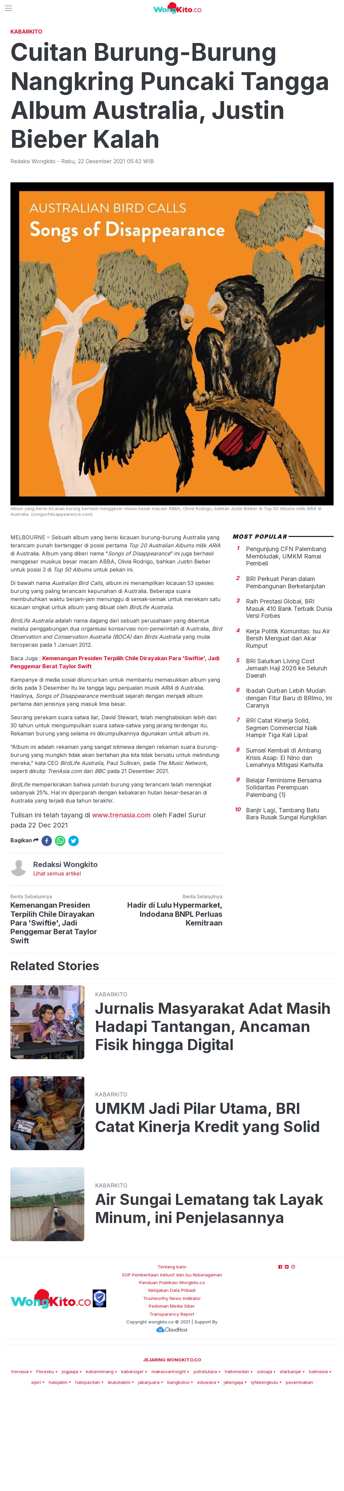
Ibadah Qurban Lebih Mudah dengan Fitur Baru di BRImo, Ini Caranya (289, 792)
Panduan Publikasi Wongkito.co (172, 1376)
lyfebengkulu (264, 1476)
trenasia (20, 1465)
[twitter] (73, 935)
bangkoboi (178, 1476)
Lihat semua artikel (57, 967)
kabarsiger (132, 1465)
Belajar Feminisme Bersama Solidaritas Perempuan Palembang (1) (283, 881)
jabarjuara (149, 1476)
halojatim (58, 1476)
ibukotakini (119, 1476)
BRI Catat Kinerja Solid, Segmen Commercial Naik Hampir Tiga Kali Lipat (281, 821)
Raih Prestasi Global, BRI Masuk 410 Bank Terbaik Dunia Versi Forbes (289, 702)
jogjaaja (70, 1465)
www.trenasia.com (121, 909)
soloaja (264, 1465)
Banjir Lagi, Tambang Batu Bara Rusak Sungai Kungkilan (286, 908)
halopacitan (87, 1476)
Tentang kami (172, 1360)
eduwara (206, 1476)
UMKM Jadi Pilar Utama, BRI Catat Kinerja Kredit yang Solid (207, 1211)
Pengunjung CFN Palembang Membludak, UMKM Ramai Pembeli (286, 650)
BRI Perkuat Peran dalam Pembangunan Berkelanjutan (285, 676)
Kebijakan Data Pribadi (172, 1384)
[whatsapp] (60, 935)
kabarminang (100, 1465)
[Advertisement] (172, 76)
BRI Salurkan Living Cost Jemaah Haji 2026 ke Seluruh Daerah (286, 762)
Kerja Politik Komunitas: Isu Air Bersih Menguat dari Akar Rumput (288, 732)
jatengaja (233, 1476)
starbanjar (290, 1465)
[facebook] (46, 935)
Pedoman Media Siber (172, 1400)
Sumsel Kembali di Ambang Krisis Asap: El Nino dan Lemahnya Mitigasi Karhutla (284, 851)
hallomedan (237, 1465)
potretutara (205, 1465)
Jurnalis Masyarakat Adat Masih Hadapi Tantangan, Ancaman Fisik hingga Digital (213, 1120)
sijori (36, 1476)
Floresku (45, 1465)
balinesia (318, 1465)
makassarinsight (169, 1465)
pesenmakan (299, 1476)
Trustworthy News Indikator (172, 1392)
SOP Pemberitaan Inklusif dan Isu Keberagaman (172, 1368)
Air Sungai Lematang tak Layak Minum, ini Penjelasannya (209, 1302)
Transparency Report (171, 1408)
